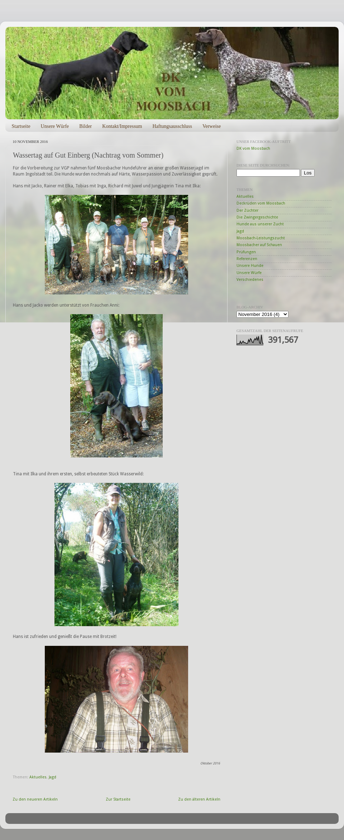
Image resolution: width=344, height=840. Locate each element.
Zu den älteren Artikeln (199, 799)
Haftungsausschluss (172, 126)
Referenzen (246, 258)
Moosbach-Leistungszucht (260, 238)
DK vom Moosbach (253, 148)
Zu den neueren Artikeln (35, 799)
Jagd (52, 777)
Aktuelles (38, 777)
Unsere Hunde (249, 265)
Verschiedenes (249, 279)
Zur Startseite (118, 799)
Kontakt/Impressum (122, 126)
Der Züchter (247, 210)
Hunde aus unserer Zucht (260, 224)
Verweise (211, 126)
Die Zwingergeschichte (257, 217)
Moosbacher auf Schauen (259, 245)
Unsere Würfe (55, 126)
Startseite (21, 126)
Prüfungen (246, 252)
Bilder (85, 126)
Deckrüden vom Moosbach (260, 203)
